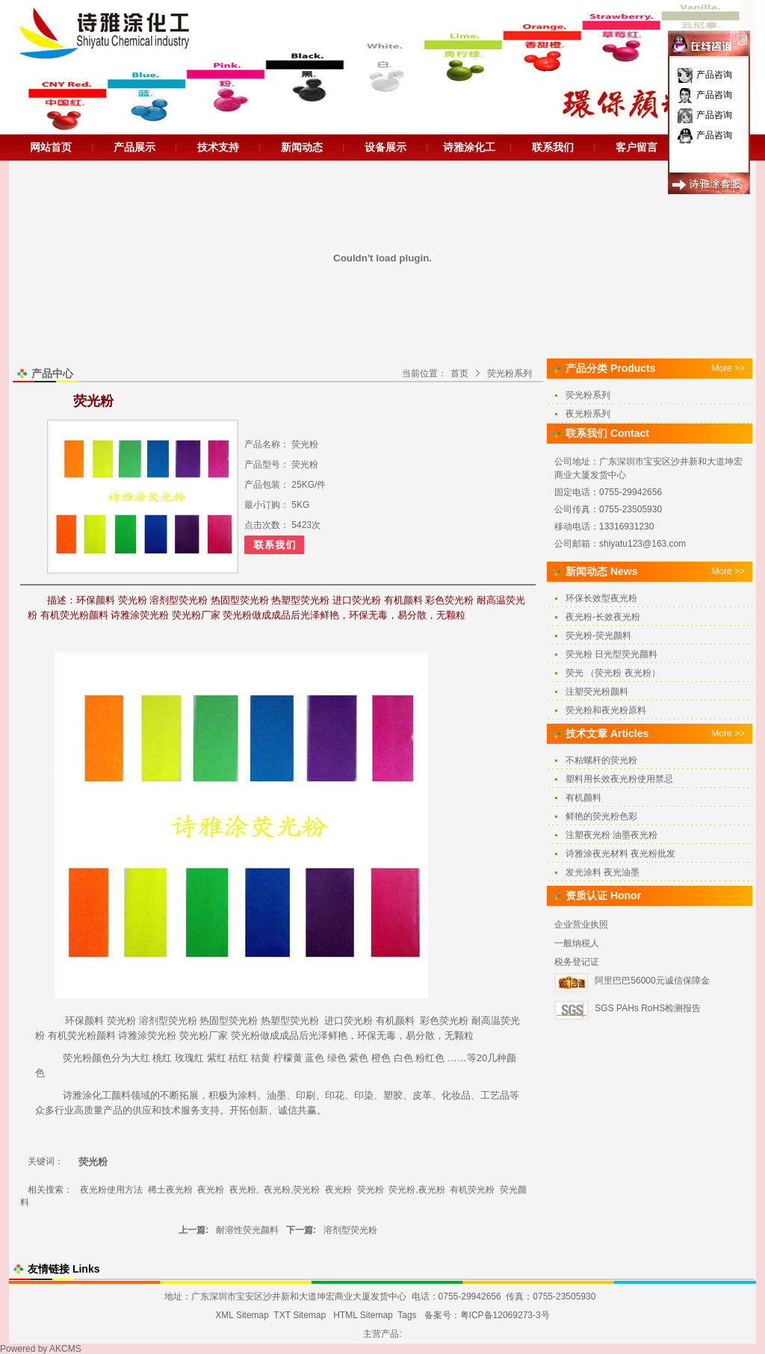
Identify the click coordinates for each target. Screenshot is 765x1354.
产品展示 (134, 147)
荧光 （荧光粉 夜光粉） (613, 673)
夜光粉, (243, 1189)
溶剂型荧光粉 (168, 1020)
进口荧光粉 (348, 1020)
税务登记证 (576, 962)
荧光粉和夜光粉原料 (606, 710)
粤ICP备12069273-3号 (505, 1315)
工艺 (490, 1095)
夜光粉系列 (588, 414)
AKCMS (65, 1349)
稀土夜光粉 (170, 1189)
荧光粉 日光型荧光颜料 (611, 654)
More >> (728, 368)
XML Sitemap (242, 1315)
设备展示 (385, 147)
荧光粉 (121, 1020)
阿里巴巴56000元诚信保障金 (652, 980)
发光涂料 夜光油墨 (602, 872)
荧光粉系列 (509, 373)
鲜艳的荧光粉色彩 (601, 816)
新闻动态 (302, 147)
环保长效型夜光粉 (601, 598)
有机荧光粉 (72, 1035)
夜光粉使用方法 (111, 1189)
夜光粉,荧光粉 (292, 1189)
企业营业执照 (581, 924)
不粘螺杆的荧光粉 (601, 760)
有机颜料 (395, 1020)
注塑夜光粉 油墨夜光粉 (611, 835)
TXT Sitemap (299, 1315)
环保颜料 (84, 1020)
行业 (64, 1110)
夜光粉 (210, 1189)
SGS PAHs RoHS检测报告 (648, 1008)
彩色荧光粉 (444, 1020)
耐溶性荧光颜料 (247, 1230)
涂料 (247, 1095)
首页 (459, 373)
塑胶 (393, 1095)
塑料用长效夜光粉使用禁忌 (619, 779)
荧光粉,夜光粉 (416, 1189)
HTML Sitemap (363, 1315)
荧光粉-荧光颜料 (598, 635)
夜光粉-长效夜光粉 (603, 617)
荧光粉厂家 (203, 1035)
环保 (367, 1035)
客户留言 (636, 147)
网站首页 (51, 147)
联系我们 (553, 147)
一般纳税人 (576, 943)
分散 (425, 1035)
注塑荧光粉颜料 (597, 691)
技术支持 (218, 147)
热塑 (270, 1020)
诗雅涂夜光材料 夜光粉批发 (620, 853)
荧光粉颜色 (87, 1057)
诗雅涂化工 (469, 147)
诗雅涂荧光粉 (147, 1035)
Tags (406, 1315)
